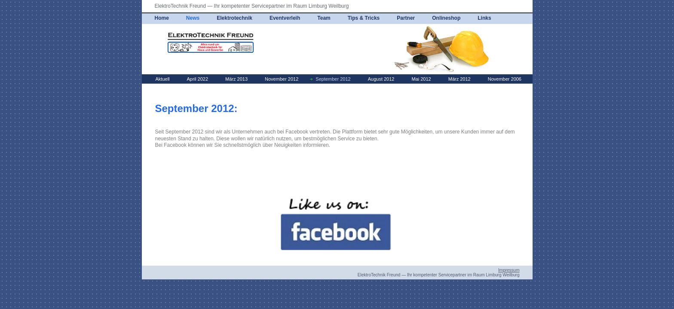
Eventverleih (285, 18)
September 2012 (333, 79)
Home (162, 18)
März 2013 (236, 79)
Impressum (508, 270)
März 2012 (459, 79)
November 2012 (281, 79)
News (192, 18)
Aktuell (163, 79)
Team (323, 18)
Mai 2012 (421, 79)
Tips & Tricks (364, 18)
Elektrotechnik (234, 18)
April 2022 (197, 79)
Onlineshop (446, 18)
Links (484, 18)
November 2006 (504, 79)
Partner (406, 18)
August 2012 (381, 79)
